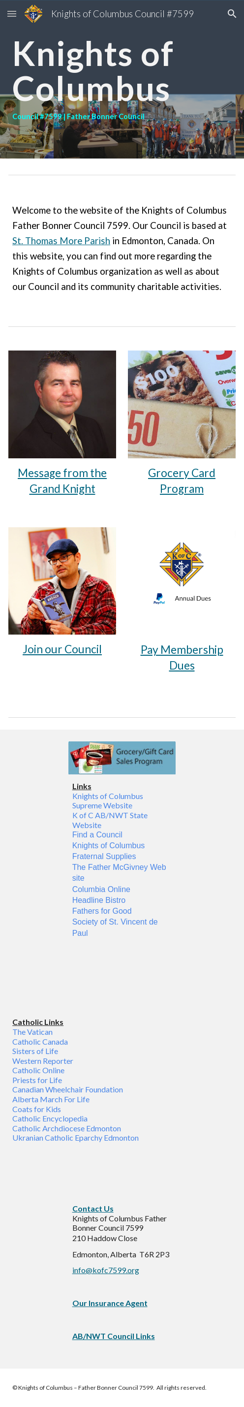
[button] (12, 13)
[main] (122, 79)
